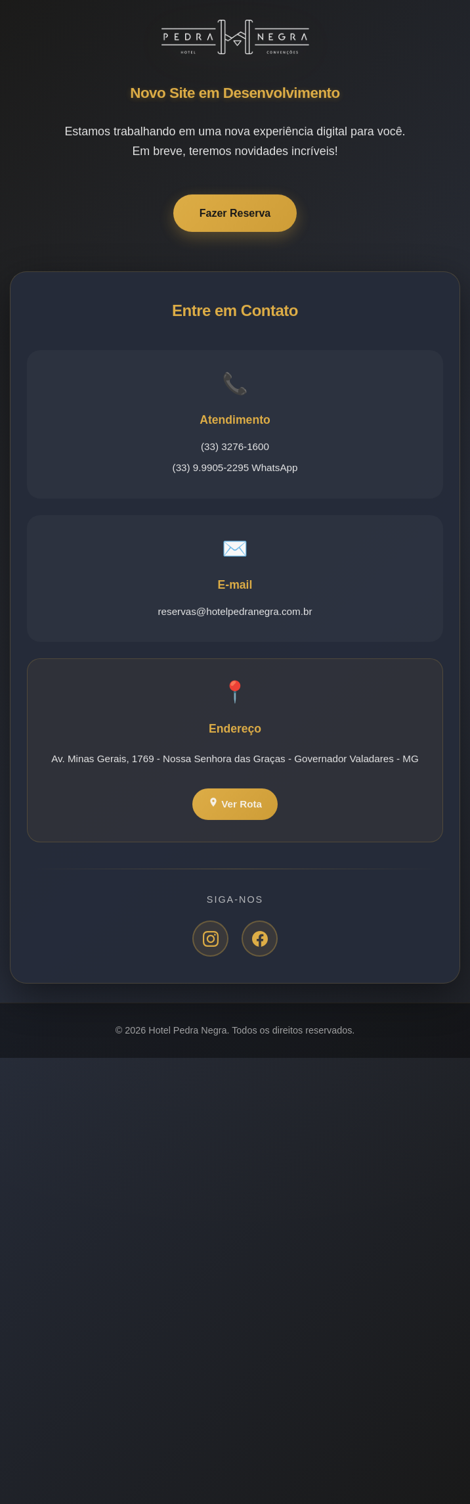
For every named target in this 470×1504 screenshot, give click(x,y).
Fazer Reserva (235, 214)
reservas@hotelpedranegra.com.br (235, 612)
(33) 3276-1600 (235, 447)
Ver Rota (235, 804)
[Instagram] (210, 940)
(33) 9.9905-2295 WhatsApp (235, 468)
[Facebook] (260, 940)
